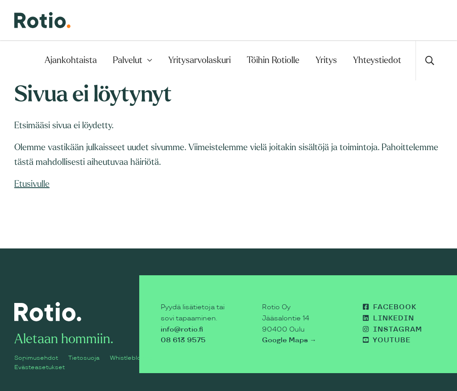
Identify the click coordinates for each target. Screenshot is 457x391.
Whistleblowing (132, 358)
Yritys (326, 60)
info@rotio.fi (182, 329)
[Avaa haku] (429, 60)
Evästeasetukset (39, 367)
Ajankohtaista (71, 60)
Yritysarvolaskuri (199, 60)
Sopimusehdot (36, 358)
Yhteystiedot (377, 60)
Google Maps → (289, 340)
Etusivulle (32, 184)
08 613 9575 (183, 340)
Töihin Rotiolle (273, 60)
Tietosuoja (84, 358)
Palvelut (127, 60)
